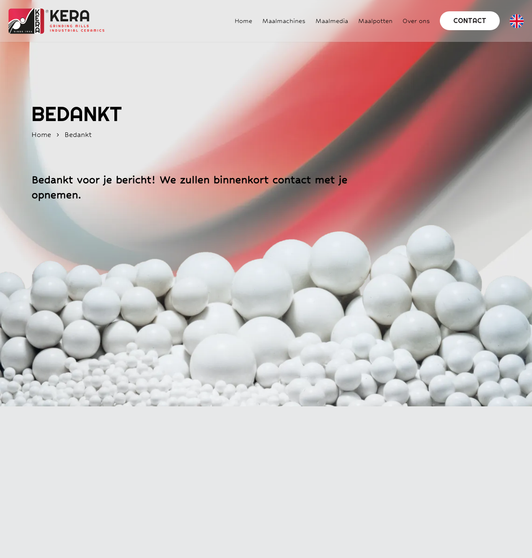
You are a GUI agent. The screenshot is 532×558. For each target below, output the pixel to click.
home (41, 135)
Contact (469, 20)
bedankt (78, 135)
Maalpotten (375, 20)
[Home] (52, 21)
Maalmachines (283, 20)
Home (243, 20)
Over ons (416, 20)
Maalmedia (331, 20)
